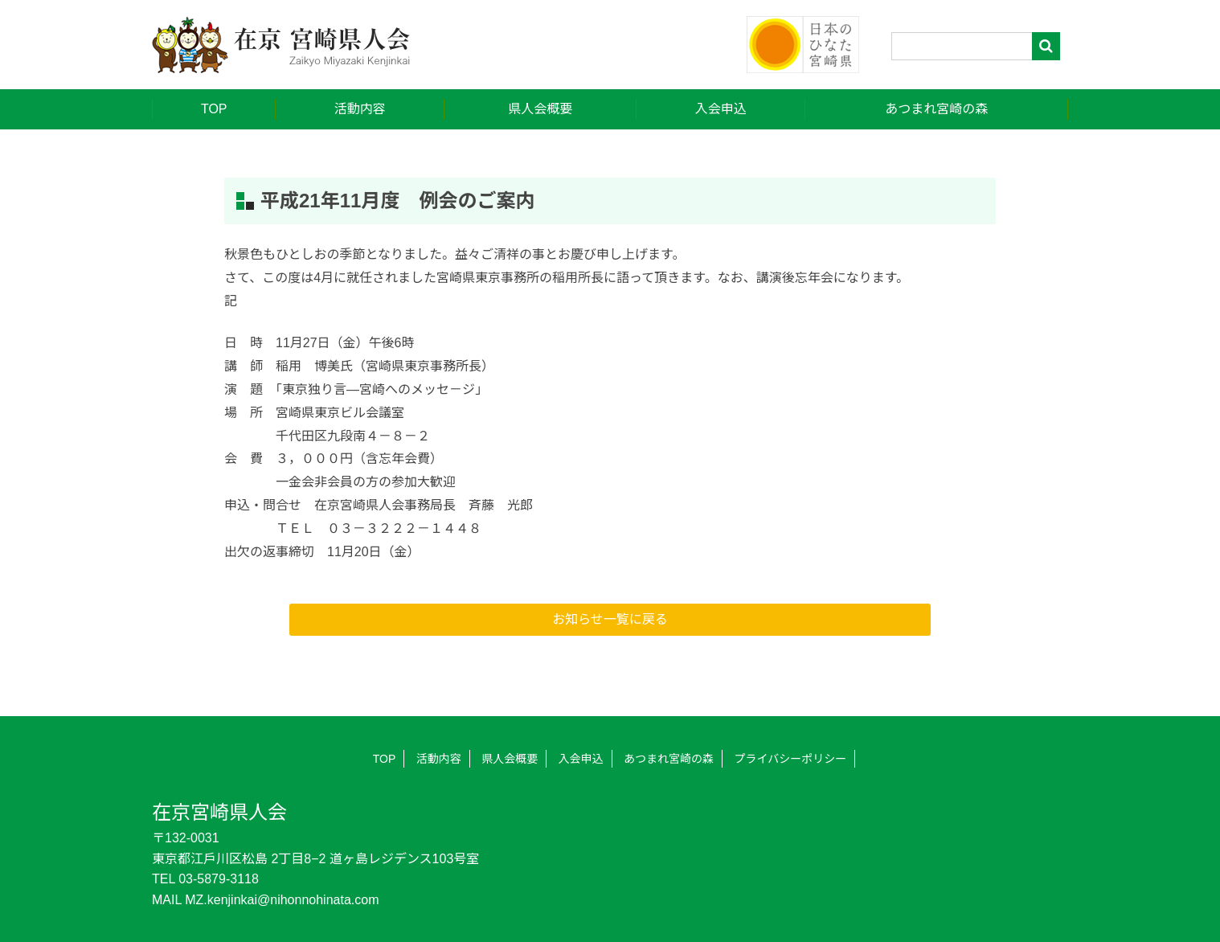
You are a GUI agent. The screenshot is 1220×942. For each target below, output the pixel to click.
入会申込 (721, 109)
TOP (214, 109)
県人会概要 (540, 109)
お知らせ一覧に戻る (610, 619)
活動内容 (360, 109)
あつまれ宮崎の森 (936, 109)
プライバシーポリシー (791, 758)
